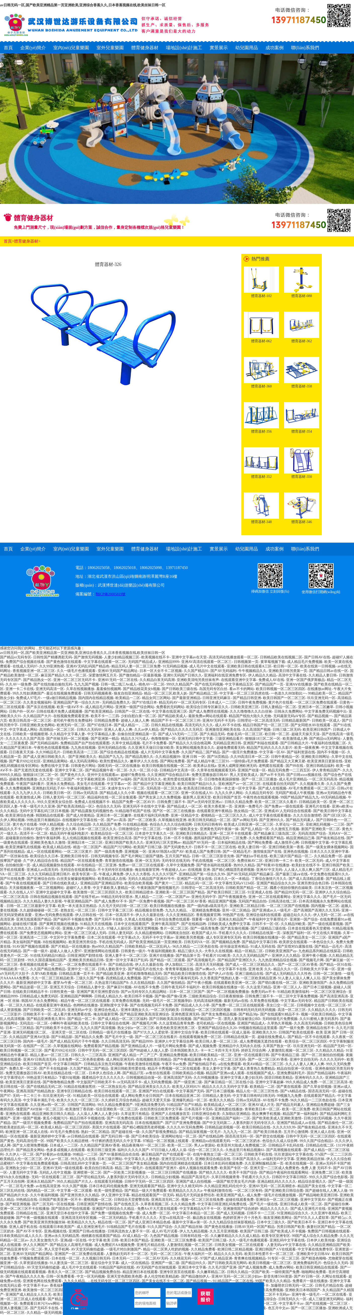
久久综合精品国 (78, 824)
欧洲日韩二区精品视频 (235, 1249)
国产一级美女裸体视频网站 (327, 847)
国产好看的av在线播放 (53, 1154)
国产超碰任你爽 (336, 1204)
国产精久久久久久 (213, 1172)
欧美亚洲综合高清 (117, 838)
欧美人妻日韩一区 (252, 847)
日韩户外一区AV (21, 711)
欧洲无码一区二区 (71, 725)
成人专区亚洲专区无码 (223, 937)
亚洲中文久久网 (63, 829)
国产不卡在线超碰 (53, 1068)
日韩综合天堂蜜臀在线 (131, 1200)
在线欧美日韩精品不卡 (30, 992)
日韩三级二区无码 (287, 729)
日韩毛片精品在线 (329, 1285)
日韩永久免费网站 (288, 711)
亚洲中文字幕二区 (69, 770)
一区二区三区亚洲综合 (328, 992)
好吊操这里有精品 (234, 946)
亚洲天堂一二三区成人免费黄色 (274, 1168)
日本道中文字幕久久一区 (154, 833)
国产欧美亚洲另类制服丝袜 (44, 1222)
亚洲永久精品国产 (232, 919)
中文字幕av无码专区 (296, 1001)
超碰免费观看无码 (230, 748)
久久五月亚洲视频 (224, 1231)
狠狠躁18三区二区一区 (262, 738)
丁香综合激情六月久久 (269, 879)
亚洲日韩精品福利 (320, 766)
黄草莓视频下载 (272, 662)
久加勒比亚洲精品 (236, 1114)
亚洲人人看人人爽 (118, 729)
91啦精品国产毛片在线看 (126, 1227)
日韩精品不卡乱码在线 (285, 1145)
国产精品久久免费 (89, 1037)
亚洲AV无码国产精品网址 (118, 671)
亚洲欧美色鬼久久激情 (47, 842)
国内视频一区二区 (325, 906)
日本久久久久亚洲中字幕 (329, 851)
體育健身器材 (144, 47)
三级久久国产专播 (90, 978)
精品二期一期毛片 (129, 1168)
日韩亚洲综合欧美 (206, 1114)
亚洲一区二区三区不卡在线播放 (24, 1209)
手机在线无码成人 (113, 942)
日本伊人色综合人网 (104, 1073)
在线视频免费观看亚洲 (70, 716)
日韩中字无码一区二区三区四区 (102, 1050)
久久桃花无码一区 (184, 1258)
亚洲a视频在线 (55, 1231)
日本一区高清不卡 (119, 915)
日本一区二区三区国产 (187, 992)
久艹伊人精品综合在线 (40, 861)
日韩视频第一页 (246, 662)
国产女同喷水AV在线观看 (311, 725)
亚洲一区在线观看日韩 (251, 1055)
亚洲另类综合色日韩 (313, 883)
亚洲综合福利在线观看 (263, 915)
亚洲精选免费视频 (206, 910)
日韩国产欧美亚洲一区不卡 (60, 1200)
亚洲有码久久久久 (309, 1077)
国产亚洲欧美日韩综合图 (283, 1190)
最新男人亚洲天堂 (197, 797)
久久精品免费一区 (328, 856)
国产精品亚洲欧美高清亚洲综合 (144, 1014)
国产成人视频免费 (202, 1046)
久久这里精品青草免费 (176, 1023)
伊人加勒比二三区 (179, 964)
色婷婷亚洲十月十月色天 (242, 1218)
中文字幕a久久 (128, 937)
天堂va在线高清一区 (174, 1218)
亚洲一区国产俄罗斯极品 (305, 680)
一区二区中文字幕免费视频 (297, 996)
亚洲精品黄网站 (55, 761)
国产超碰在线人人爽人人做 (326, 1190)
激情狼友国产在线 (267, 851)
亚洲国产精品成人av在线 (296, 1123)
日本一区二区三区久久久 (97, 829)
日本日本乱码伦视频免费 (223, 1163)
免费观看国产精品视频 (101, 1046)
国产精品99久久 (193, 1263)
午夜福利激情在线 (218, 1190)
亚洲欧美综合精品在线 (212, 1159)
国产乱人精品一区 (255, 829)
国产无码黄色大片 (178, 847)
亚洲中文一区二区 (81, 969)
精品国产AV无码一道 (199, 842)
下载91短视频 (69, 1077)
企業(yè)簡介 (33, 47)
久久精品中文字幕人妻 (67, 734)
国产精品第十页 (188, 955)
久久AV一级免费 (18, 684)
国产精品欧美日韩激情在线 (185, 974)
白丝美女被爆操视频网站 (76, 879)
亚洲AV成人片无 (261, 1105)
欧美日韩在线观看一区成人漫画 (225, 1032)
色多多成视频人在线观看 (65, 1150)
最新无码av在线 (236, 1001)
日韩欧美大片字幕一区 (317, 969)
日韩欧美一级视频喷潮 (30, 734)
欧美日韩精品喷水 (139, 892)
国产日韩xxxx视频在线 (304, 775)
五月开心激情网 (296, 1132)
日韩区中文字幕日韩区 (289, 1177)
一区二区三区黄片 (78, 851)
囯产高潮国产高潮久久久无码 (316, 910)
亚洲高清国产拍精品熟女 (35, 1091)
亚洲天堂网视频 (146, 928)
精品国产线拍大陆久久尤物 (250, 716)
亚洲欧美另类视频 (189, 937)
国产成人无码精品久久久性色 (288, 974)
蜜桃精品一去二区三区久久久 (224, 815)
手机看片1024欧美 (216, 955)
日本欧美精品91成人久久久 (21, 1236)
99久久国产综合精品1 (316, 1141)
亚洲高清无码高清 (119, 1123)
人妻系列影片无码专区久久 (254, 1123)
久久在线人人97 (21, 892)
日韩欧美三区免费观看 (161, 1118)
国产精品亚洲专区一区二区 (21, 1249)
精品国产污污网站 (117, 847)
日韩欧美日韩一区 (57, 793)
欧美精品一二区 (127, 698)
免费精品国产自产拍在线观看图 (85, 743)
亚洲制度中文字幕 (114, 1005)
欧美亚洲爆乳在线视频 (23, 847)
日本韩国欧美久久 (184, 1050)
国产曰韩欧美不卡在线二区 (57, 1028)
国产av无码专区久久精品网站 (144, 992)
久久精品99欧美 (293, 924)
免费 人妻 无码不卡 (316, 1168)
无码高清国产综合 (312, 833)
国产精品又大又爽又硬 (287, 761)
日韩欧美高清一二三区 (80, 752)
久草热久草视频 (279, 1023)
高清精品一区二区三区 (56, 729)
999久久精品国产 (179, 684)
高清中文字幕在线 (292, 675)
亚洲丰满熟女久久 (135, 1010)
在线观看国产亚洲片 (161, 1168)
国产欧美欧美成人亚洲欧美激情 (276, 1118)
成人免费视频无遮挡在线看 (261, 1041)
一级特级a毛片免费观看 (249, 761)
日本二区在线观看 (101, 937)
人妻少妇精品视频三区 (121, 657)
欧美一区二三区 (179, 1145)
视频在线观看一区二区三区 (158, 793)
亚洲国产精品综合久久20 (275, 883)
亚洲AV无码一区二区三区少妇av (236, 1276)
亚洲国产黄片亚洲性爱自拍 (98, 992)
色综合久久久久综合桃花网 (171, 824)
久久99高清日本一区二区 (249, 757)
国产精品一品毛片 (329, 946)
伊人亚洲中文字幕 (115, 1195)
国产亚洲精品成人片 (137, 1046)
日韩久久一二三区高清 (88, 1055)
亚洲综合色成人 (106, 1010)
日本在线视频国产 (149, 1123)
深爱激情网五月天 (102, 675)
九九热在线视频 (83, 748)
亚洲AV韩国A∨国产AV (166, 851)
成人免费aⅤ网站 (281, 1267)
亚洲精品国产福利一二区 (230, 1118)
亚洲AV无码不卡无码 (218, 720)
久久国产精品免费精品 (47, 969)
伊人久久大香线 (137, 874)
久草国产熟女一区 (277, 1046)
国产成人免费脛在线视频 (208, 711)
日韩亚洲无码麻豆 (216, 698)
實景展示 (219, 47)
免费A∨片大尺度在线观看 (157, 1209)
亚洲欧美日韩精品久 (191, 833)
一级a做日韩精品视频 (59, 698)
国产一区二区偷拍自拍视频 (322, 1055)
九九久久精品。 (177, 910)
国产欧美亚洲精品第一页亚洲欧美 (155, 942)
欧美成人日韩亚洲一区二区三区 (248, 824)
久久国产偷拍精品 (171, 983)
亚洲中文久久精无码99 (184, 1186)
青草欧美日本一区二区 (262, 1109)
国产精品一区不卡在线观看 (309, 1037)
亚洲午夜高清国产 (165, 924)
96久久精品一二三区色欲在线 (195, 946)
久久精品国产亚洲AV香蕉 (100, 1145)
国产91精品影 (61, 1037)
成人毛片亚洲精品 (293, 779)
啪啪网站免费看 (313, 1272)
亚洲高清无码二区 (165, 1200)
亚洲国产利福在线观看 (260, 743)
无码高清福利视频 (208, 1001)
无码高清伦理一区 (30, 1141)
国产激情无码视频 (88, 657)
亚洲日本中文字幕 (192, 1267)
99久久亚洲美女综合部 (54, 802)
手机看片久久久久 (232, 933)
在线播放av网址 (319, 689)
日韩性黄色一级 (62, 992)
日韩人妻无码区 (120, 933)
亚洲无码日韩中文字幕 (195, 738)
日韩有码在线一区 (194, 1236)
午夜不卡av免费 (174, 1064)
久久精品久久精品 (330, 1050)
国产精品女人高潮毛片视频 (71, 1245)
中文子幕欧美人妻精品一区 (114, 888)
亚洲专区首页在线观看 (177, 1272)
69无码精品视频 (333, 797)
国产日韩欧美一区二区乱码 (44, 1010)
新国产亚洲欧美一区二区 (320, 829)
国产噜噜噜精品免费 (58, 1082)
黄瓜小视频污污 (55, 1118)
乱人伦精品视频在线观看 (82, 838)
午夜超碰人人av (173, 870)
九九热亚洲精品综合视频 (277, 960)
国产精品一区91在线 (335, 964)
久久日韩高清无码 (115, 1041)
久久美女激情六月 (44, 1240)
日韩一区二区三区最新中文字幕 (31, 906)
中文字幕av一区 (119, 784)
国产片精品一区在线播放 (70, 946)
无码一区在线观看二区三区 (53, 1177)
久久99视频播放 (206, 1077)
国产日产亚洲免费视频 (182, 1123)
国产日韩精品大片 (294, 743)
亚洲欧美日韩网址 (315, 757)
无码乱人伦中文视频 (55, 1172)
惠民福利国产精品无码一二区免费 (220, 838)
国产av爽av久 (205, 969)
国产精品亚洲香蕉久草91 (46, 1019)
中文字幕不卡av (35, 1285)
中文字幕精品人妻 (101, 734)
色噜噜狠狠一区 (163, 738)
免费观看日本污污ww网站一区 (43, 1303)
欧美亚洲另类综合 (83, 942)
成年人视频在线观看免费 (198, 1168)
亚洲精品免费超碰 (320, 1105)
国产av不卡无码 (272, 775)
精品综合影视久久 (312, 1181)
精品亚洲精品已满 (300, 838)
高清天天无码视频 (209, 964)
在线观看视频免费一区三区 (200, 1037)
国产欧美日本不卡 (301, 1222)
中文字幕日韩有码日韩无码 (254, 1096)
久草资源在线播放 (34, 1263)
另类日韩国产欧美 (291, 1227)
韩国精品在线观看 (50, 815)
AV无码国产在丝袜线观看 (156, 1267)
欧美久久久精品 (221, 1100)
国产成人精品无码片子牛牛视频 (74, 1041)
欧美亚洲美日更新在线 (324, 761)
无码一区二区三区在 (166, 1254)
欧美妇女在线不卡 (306, 865)
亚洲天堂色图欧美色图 (124, 1276)
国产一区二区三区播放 (259, 779)
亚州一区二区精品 (236, 910)
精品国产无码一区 (337, 1046)
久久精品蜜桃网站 (149, 933)
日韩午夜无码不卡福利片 (180, 987)
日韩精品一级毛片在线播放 (110, 1032)
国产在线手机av (86, 897)
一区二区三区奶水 (246, 1141)
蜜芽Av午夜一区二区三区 (73, 983)
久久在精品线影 (142, 983)
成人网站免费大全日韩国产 (142, 1096)
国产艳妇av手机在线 (252, 856)
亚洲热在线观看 (18, 1114)
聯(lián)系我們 (305, 47)
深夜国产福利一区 (297, 933)
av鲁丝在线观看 (158, 1073)
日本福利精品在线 (231, 842)
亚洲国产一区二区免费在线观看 (79, 1254)
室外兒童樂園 (110, 47)
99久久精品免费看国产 (115, 1105)
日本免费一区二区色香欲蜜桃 (81, 1059)
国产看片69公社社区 (25, 761)
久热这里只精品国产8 (111, 983)
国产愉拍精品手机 (202, 1064)
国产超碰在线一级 (125, 1132)
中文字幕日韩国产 (67, 1064)
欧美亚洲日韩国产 (317, 729)
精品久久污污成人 (135, 738)
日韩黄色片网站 (83, 766)
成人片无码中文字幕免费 (160, 752)
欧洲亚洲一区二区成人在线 (27, 1132)
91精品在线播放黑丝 (80, 1087)
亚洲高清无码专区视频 (79, 1218)
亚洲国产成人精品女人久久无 (28, 1294)
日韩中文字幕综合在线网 (110, 1023)
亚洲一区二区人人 (287, 987)
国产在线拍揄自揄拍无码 (52, 684)
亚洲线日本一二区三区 (85, 842)
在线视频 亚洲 (199, 870)
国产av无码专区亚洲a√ (204, 802)
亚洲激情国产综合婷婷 (240, 1209)
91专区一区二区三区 (283, 1258)
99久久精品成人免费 (301, 1082)
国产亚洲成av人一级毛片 (272, 910)
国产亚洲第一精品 (105, 738)
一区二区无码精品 (113, 1218)
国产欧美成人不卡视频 (287, 1231)
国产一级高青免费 (108, 851)
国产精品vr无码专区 (15, 657)
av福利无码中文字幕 (278, 1159)
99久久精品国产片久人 (74, 1181)
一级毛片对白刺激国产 (123, 1249)
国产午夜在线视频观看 (23, 883)
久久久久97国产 (164, 874)
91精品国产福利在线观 (116, 1267)
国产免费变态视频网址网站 (41, 933)
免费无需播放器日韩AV (210, 775)
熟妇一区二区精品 (95, 1132)
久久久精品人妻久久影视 (42, 901)
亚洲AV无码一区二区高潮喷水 (272, 1186)
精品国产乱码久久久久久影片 (269, 748)
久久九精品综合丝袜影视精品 (232, 1222)
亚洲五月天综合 (62, 987)
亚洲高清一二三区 (34, 937)
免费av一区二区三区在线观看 (141, 865)
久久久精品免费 (183, 1204)
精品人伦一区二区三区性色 (257, 1091)
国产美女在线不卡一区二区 (163, 1281)
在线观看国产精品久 (319, 1096)
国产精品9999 (142, 1041)
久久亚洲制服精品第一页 (264, 1163)
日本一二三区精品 (20, 1028)
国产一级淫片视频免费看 (32, 1123)
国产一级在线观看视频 (325, 924)
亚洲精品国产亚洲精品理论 (101, 883)
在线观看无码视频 (108, 1181)
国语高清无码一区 (322, 1091)
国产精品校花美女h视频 (141, 689)
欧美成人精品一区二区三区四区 (65, 1127)
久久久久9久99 (284, 1127)
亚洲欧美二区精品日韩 (247, 906)
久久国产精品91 (196, 671)
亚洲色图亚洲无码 (185, 1014)
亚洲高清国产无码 (177, 1077)
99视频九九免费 (289, 1096)
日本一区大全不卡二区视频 (161, 671)
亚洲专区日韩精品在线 (74, 1091)
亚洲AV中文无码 (269, 870)
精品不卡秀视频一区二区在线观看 (174, 1068)
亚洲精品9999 (168, 662)
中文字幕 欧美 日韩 (103, 1240)
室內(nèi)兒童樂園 (71, 47)
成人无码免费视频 (158, 1082)
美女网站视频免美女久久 (195, 748)
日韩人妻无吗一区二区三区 (64, 797)
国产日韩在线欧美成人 (60, 883)
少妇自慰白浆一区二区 (138, 716)
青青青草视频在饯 (179, 969)
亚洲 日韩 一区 (193, 757)
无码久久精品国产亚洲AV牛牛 (151, 879)
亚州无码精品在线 (112, 748)
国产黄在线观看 (289, 1087)
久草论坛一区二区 (290, 824)
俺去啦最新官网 (147, 870)
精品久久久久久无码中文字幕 (225, 1087)
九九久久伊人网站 (229, 793)
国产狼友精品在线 (330, 838)
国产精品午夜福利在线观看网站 (284, 1172)
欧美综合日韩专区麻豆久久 (207, 707)
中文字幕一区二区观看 (74, 1190)
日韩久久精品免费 (239, 802)
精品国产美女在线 (311, 1186)
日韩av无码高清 (85, 793)
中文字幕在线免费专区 (315, 1249)
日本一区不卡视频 (178, 838)
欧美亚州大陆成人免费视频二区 (241, 1145)
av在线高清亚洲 (48, 1186)
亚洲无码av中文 (79, 1010)
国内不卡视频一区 (331, 752)
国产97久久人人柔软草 (150, 1032)
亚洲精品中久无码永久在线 (239, 1046)
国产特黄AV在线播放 (273, 865)
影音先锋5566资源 (278, 1276)
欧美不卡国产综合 (243, 1172)
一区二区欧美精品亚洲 (258, 978)
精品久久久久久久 (274, 1209)
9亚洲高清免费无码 (150, 1105)
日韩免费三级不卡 (171, 802)
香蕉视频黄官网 (208, 915)
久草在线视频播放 (80, 689)
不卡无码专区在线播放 (115, 870)
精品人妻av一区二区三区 (49, 1055)
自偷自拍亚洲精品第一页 (136, 734)
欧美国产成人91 (204, 933)
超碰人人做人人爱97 (65, 951)
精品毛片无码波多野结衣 (195, 1195)
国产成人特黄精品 (80, 815)
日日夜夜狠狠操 (230, 996)
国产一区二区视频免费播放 (228, 992)
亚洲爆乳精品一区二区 (189, 1100)
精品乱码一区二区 (199, 883)
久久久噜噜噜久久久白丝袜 (251, 711)
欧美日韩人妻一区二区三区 (216, 1041)
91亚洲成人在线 (260, 892)
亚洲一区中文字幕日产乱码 (127, 960)
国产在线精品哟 (193, 924)
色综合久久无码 (108, 806)
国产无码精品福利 (44, 743)
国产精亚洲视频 (18, 1204)
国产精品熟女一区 (37, 680)
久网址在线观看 (334, 1276)
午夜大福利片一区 (198, 1254)
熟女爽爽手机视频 (266, 1114)
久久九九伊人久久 (27, 793)
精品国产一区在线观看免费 (81, 861)
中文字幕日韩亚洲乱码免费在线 (222, 1204)
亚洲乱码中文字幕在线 (287, 1240)
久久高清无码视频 (308, 1023)
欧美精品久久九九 (81, 1222)
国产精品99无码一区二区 (293, 892)
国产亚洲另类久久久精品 (79, 1195)
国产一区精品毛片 (237, 851)
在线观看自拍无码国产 (280, 784)
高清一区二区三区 (292, 1010)
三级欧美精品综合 (202, 996)
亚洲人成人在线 (322, 1132)
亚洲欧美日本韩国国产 (302, 1290)
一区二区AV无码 (155, 1258)
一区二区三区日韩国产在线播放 (172, 1172)
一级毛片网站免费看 (170, 1046)
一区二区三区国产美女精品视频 (133, 1163)
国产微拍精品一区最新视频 (140, 675)
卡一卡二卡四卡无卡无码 (219, 1050)
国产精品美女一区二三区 (306, 937)
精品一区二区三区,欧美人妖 (165, 693)
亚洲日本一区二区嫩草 (315, 707)
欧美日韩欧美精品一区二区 (211, 1055)
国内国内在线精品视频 (95, 698)
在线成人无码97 (25, 666)
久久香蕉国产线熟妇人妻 (219, 978)
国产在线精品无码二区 (44, 1087)
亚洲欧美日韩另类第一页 (288, 671)
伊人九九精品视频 (194, 1231)
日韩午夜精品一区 (285, 757)
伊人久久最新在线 (150, 915)
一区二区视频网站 (50, 888)
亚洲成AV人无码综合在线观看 (287, 811)
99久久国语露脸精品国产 (47, 960)
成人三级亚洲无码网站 (326, 1299)
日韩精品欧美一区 (313, 802)
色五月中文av (278, 1308)
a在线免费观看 (229, 1064)
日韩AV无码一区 (36, 829)
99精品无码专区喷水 (117, 897)
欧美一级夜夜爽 (306, 748)
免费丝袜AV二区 (250, 861)
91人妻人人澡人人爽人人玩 (299, 978)
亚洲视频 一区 (135, 851)
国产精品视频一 (319, 716)
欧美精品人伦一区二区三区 (21, 1159)
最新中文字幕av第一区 (189, 1222)
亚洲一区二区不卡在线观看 (230, 833)
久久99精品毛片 (48, 752)
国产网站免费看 (172, 761)
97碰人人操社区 (119, 928)
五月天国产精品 (177, 856)
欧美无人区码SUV (186, 1087)
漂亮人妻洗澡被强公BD (242, 1019)
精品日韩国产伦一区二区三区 (266, 725)
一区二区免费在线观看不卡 (85, 964)
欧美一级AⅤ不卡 (70, 707)
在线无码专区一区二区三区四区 (115, 1281)
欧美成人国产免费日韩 (203, 851)
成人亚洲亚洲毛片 (91, 1227)
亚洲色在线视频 (295, 851)
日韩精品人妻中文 (91, 987)
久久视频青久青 (312, 784)
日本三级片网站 (110, 1159)
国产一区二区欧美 (142, 820)
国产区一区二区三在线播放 (174, 811)
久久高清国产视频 (256, 729)
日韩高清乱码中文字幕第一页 (83, 1163)
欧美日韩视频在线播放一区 (264, 937)
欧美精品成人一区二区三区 (225, 1105)
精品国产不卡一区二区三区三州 (175, 720)
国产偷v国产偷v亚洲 (170, 996)
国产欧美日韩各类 (267, 1132)
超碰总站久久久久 (297, 915)
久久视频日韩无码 (96, 1258)
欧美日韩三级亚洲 (101, 1150)
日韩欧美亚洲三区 (245, 707)
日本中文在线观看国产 (131, 924)
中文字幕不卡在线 (232, 969)
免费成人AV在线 (271, 680)
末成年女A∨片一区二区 (126, 788)
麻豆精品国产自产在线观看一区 (166, 1154)
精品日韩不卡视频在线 (87, 1118)
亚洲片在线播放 (161, 955)
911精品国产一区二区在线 (233, 1281)
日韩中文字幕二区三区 (115, 910)
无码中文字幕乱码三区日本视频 (44, 811)
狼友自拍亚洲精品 (128, 693)
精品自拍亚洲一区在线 (295, 1068)
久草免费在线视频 (264, 1001)
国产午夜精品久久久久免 (25, 1276)
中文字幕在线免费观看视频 (37, 1163)
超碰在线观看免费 (240, 1200)
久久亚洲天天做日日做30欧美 (151, 748)
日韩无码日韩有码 (208, 824)
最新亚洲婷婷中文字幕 (33, 983)
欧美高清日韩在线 (198, 788)
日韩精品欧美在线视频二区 (281, 657)
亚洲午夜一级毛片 (306, 1294)
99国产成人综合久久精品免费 (315, 1236)
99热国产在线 (233, 915)
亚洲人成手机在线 (23, 1227)
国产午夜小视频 (199, 983)
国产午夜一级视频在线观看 (37, 1218)
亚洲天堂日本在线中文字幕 (67, 1213)
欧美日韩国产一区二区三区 (284, 698)
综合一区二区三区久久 (206, 1150)
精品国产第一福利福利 (300, 1114)
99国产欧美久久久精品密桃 (68, 1141)
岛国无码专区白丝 (213, 689)
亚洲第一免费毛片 (248, 806)
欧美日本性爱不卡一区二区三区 (269, 1254)
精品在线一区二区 (112, 1222)
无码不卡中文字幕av (157, 937)
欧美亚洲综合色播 (20, 815)
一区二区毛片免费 (20, 1186)
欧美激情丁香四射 (79, 1109)
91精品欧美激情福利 (293, 992)
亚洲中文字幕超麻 (269, 1082)
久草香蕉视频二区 (155, 1204)
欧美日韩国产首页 (227, 797)
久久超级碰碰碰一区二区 (39, 910)
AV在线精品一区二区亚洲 (96, 865)
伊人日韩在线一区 (89, 915)
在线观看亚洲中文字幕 (238, 680)
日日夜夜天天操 (21, 752)
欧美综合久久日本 (44, 856)
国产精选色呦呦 (313, 1258)
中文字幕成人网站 (23, 729)
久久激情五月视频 (285, 829)
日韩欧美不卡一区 (37, 1014)
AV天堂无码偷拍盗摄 (87, 1249)
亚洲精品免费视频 (173, 1055)
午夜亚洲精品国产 (78, 901)
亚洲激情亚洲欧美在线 (222, 729)
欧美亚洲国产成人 (230, 1195)
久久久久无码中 (332, 1059)
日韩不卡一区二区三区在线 (215, 847)
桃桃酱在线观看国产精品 (100, 1236)
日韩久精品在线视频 (167, 725)
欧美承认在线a (204, 766)
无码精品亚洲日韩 (227, 743)
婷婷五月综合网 (253, 1050)
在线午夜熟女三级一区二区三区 (217, 1154)
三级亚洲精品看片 (229, 738)
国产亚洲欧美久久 (82, 757)
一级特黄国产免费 (285, 1272)
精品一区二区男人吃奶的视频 (166, 1249)
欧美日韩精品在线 (256, 1127)
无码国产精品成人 (142, 662)
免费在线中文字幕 (55, 766)
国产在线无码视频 (209, 684)
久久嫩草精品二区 (211, 1272)
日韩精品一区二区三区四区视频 (206, 1010)
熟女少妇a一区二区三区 (135, 1028)
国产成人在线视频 (272, 788)
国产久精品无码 (212, 734)
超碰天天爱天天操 (156, 1100)
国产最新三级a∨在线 (292, 874)
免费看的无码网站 (170, 707)
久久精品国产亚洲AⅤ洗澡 (29, 1037)
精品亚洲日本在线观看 (140, 1272)
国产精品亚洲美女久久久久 (149, 1087)
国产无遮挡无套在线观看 (33, 770)
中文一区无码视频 (91, 1276)
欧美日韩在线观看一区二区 (115, 1091)
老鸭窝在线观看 (271, 766)
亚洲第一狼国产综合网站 (134, 707)
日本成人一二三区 (222, 702)
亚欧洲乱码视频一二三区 (325, 824)
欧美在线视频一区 (299, 1163)
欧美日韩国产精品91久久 (197, 784)
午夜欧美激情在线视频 (142, 1064)
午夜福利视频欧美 (162, 951)
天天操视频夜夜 (21, 888)
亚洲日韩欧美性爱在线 (128, 1068)
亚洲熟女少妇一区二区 (23, 1168)
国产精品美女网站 (30, 1150)
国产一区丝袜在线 (14, 856)
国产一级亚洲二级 (188, 1082)
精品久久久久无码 (228, 1254)
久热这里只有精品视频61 (245, 1150)
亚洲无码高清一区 (50, 689)
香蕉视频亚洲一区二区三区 (34, 671)
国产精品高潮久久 (139, 757)
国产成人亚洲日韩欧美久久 (44, 757)
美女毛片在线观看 (91, 784)
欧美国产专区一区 (234, 1168)
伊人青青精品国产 (326, 770)
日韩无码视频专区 (105, 856)
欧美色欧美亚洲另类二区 (176, 1028)
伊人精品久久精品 (262, 675)
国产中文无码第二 (216, 1123)
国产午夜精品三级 (285, 1055)
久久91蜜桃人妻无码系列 (318, 1019)
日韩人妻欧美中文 (112, 969)
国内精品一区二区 (41, 1190)
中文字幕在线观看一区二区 (105, 662)
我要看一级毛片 (204, 919)
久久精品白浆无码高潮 (157, 680)
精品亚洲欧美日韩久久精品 (53, 1114)
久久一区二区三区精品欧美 (52, 978)
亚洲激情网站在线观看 (101, 951)
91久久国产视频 (74, 1186)
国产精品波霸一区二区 (30, 987)
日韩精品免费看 (106, 720)
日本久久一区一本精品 (231, 879)
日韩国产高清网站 (81, 1105)
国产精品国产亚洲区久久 (236, 960)
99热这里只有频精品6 (43, 820)
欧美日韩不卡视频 (138, 996)
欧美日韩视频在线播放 (167, 906)
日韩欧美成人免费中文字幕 (229, 924)
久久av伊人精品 (146, 729)
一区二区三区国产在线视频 (288, 906)
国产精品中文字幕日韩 (259, 942)
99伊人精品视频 (51, 824)
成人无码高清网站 (84, 761)
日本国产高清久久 (246, 1159)
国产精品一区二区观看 (167, 960)
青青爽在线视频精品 (250, 1258)
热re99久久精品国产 (107, 946)
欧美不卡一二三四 (105, 716)
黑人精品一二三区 (149, 897)
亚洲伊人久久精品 (286, 955)
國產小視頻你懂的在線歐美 (291, 888)
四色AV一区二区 (264, 1303)
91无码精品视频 (175, 666)
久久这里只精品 (258, 987)
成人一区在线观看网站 (44, 851)
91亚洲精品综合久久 (292, 1213)
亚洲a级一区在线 (73, 1240)
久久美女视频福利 (37, 702)
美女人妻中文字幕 (216, 1068)
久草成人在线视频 (138, 919)
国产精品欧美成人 (172, 716)
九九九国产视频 (86, 684)
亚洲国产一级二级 (165, 1263)
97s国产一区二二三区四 (333, 1154)
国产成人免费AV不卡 (110, 901)
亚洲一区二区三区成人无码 (85, 933)
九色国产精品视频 (164, 1236)
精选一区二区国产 (87, 847)
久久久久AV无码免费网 (185, 1127)
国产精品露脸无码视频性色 (92, 811)
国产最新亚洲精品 (186, 698)
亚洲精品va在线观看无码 (211, 1141)
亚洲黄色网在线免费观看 (42, 1281)
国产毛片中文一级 (119, 1037)
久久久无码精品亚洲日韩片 (49, 874)
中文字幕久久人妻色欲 (141, 1159)
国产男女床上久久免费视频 (160, 797)
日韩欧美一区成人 (326, 720)
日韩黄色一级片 (133, 951)
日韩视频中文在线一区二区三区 (321, 1005)
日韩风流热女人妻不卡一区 (129, 1231)
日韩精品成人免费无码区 (39, 996)
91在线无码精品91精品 (47, 955)
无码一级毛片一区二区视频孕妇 (167, 1001)
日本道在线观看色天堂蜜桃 (309, 928)
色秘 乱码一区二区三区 (245, 734)
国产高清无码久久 (147, 779)
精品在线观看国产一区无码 (152, 1195)
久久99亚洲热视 (51, 666)
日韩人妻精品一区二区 (278, 707)
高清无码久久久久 (199, 725)
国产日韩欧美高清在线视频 (170, 1019)
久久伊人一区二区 (20, 1154)
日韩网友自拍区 (177, 933)
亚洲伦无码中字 (203, 897)
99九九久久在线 (83, 1159)
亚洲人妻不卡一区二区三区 (126, 955)
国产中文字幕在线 (148, 838)
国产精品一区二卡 (81, 1019)
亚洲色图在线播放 (228, 1109)
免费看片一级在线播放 (310, 1281)
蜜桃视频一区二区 (98, 1200)
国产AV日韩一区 (307, 1276)
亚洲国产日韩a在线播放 (87, 1231)
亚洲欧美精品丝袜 (310, 1159)
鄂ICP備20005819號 (111, 594)
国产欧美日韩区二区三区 (226, 892)
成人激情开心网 (286, 842)
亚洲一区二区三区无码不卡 (74, 680)
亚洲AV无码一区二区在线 (118, 680)
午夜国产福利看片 (30, 784)
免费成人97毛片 (28, 698)
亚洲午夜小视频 (314, 955)
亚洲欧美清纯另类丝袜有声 (198, 680)
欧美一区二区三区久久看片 (276, 802)
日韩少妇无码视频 (318, 1118)
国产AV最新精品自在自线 (119, 1154)
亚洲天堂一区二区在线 (69, 1032)
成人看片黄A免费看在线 (72, 1014)
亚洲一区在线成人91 (197, 793)
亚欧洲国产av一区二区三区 (239, 784)
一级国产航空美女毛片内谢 (234, 1181)
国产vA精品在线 (293, 1091)
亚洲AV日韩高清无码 (39, 1059)
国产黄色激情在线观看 (63, 662)
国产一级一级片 (35, 951)
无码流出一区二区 (34, 1023)
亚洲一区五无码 (147, 861)
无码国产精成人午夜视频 (294, 793)
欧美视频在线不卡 (155, 657)
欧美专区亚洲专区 (276, 1236)
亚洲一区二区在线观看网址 (269, 897)
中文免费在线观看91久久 (329, 874)
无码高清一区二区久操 (164, 788)
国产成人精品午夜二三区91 (208, 761)
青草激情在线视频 (119, 861)
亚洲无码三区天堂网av (163, 842)
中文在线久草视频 (327, 933)
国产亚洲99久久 (271, 820)
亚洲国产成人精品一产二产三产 (132, 1055)
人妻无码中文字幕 (23, 1172)
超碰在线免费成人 (271, 1037)
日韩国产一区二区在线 (132, 711)
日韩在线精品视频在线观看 (51, 897)
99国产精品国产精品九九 (299, 797)
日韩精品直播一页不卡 (76, 974)
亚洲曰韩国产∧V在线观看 (275, 1249)
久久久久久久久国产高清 (25, 738)
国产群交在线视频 (270, 1136)
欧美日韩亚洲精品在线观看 (317, 1267)
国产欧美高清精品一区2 (75, 806)
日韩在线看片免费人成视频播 (59, 711)
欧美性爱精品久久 (114, 761)
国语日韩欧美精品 (278, 1077)
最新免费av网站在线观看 (207, 716)
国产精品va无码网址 (325, 738)
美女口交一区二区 (280, 1005)
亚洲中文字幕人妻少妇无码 (241, 1077)
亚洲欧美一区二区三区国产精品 (180, 892)
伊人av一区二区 (56, 1159)
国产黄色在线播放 (218, 1227)
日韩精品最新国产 (296, 720)
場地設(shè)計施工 (184, 47)
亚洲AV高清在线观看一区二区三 (206, 662)
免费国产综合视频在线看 (25, 662)
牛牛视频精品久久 (252, 671)
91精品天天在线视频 (96, 924)
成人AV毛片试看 (165, 1231)
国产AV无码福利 (223, 671)
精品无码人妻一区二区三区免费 (136, 666)
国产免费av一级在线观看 (283, 806)
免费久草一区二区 (23, 1068)
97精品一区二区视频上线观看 (166, 1141)
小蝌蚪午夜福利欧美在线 (69, 1023)
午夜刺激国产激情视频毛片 (158, 888)
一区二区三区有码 (248, 1190)
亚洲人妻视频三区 (14, 1308)
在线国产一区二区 (37, 1046)
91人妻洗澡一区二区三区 (69, 1263)
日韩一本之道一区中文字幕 (235, 788)
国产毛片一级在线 (264, 1204)
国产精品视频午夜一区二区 (106, 770)
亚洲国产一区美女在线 (194, 879)
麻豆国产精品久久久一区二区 (63, 675)
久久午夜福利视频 (44, 1195)
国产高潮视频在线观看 (283, 1150)
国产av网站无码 (245, 820)
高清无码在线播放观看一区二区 (233, 657)
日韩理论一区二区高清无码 (258, 720)
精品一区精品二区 (249, 951)
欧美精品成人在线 (112, 879)
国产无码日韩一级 (115, 1136)
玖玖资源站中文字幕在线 (293, 1154)
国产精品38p (248, 1014)
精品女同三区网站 (156, 698)
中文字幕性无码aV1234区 (234, 883)
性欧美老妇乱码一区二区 (19, 1127)
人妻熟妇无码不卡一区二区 (127, 1254)
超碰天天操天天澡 (305, 734)
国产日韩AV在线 (317, 657)
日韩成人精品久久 (108, 996)
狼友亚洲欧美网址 (277, 1218)
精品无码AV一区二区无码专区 (182, 702)
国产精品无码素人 (300, 820)
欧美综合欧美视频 (138, 883)
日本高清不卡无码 (198, 1109)
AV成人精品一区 (135, 1236)
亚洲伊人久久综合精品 (332, 892)
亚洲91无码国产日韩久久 (182, 675)
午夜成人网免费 (111, 874)
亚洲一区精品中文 (185, 815)
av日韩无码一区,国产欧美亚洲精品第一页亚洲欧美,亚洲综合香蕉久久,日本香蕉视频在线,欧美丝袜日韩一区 (82, 5)
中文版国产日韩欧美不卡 (96, 1082)
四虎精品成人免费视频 (123, 978)
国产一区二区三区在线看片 (156, 1037)
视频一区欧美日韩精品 (318, 1014)
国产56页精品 (217, 757)
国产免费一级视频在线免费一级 (115, 1213)
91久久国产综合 (160, 1227)
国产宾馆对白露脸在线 (295, 946)
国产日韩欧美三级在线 (179, 689)
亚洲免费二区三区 (326, 1172)
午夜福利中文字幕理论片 (268, 919)
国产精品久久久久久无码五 (182, 729)
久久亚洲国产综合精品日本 (168, 775)
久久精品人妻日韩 (322, 675)
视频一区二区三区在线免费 (202, 1200)
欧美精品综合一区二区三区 (112, 833)
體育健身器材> (27, 241)
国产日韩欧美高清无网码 (227, 1263)
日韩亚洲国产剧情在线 (85, 955)
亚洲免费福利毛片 (291, 1073)
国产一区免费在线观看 (124, 1118)
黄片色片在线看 (280, 702)
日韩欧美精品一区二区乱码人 (147, 946)
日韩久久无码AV (89, 729)
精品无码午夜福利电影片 (69, 833)
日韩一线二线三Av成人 (119, 684)
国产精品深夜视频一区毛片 (200, 1132)
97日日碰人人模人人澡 (168, 1150)
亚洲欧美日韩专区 (74, 856)
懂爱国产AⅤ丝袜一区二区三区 (39, 1109)
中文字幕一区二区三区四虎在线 (244, 693)
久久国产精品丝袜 (188, 1227)
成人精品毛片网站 (99, 707)
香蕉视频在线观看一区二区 (41, 964)
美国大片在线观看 (106, 1127)
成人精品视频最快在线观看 (53, 865)
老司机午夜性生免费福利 (72, 720)
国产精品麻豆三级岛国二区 (275, 833)
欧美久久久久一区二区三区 (78, 1100)
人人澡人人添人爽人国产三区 (307, 870)
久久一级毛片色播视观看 (76, 671)
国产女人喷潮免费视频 (30, 1145)
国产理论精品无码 (90, 1177)
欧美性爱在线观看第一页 (182, 779)
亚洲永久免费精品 (60, 784)
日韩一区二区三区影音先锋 (213, 856)
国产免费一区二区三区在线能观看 (237, 1005)
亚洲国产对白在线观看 (156, 1091)
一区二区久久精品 (20, 1005)
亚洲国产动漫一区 (252, 770)
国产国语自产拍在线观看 (70, 1209)
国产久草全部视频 (317, 1087)
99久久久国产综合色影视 (328, 1177)
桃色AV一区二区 (151, 684)
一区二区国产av (177, 897)
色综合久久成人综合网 (279, 1141)
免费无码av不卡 (263, 992)
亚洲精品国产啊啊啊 (76, 996)
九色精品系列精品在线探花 (319, 951)
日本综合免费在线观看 (172, 919)
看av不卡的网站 (241, 689)
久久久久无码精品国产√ (251, 955)
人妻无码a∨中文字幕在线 (286, 1245)
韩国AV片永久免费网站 (40, 1001)
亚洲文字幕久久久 (307, 897)
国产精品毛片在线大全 (145, 969)
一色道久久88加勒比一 (288, 693)
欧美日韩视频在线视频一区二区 (166, 766)
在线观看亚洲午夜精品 (214, 811)
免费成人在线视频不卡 (92, 802)
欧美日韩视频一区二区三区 (21, 1050)
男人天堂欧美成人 (244, 775)
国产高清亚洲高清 (334, 996)
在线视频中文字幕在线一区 (83, 820)
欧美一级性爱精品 (108, 1190)
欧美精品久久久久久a (185, 1190)
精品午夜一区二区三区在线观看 (85, 1001)
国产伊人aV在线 (220, 974)
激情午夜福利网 (48, 838)
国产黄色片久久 (72, 775)
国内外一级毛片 (35, 1041)
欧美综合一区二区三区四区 (306, 1041)
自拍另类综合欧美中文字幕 (161, 1109)
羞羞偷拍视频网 (108, 689)
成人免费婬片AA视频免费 (114, 1245)
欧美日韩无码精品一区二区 (209, 820)
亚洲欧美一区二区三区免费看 (173, 1240)
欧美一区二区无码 (309, 861)
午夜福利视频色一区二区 (86, 788)
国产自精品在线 (120, 964)
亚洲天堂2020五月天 (177, 1159)
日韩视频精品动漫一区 (143, 1077)
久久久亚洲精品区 (180, 915)
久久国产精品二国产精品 (200, 752)
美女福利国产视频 (27, 942)
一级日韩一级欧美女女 (180, 829)
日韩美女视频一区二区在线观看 (239, 1245)
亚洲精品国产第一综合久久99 (76, 702)
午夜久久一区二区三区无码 (224, 1059)
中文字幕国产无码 (190, 1091)
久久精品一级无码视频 (44, 1312)
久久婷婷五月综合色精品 (120, 1100)
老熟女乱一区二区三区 (78, 910)
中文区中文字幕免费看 (67, 937)
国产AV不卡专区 (29, 1231)
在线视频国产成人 (260, 1073)
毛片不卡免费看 (154, 743)
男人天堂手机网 (56, 1249)
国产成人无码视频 (230, 1213)
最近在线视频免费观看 (63, 693)
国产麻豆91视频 (119, 987)
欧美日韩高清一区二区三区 (30, 720)
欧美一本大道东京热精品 (77, 906)
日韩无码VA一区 (196, 942)
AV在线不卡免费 (146, 987)
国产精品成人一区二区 (184, 806)
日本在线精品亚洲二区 (182, 1096)
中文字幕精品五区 (239, 684)
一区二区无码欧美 (165, 1010)
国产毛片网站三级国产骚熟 (142, 856)
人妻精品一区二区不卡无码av (267, 1294)
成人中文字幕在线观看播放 (270, 815)
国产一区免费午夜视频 (146, 901)
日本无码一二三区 (126, 1258)
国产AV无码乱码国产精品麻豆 (250, 874)
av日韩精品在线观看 (83, 1136)
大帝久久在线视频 (218, 951)
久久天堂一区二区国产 (56, 779)
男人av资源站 (204, 1145)
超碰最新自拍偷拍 (20, 838)
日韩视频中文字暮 (315, 842)
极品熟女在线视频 (207, 1218)
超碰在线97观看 (25, 924)
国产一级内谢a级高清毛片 (207, 906)
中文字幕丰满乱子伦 (39, 1100)
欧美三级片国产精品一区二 (291, 856)
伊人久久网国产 (35, 1245)
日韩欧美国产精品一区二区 (247, 888)
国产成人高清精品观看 (306, 879)
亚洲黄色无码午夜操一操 (219, 829)
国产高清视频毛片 (201, 960)
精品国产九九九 (111, 757)
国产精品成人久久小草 (117, 793)
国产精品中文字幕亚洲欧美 (154, 784)
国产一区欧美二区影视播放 (124, 1172)
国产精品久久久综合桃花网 (190, 743)
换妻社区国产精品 (321, 1227)
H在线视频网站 (54, 942)
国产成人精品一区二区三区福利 (122, 1019)
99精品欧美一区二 (322, 693)
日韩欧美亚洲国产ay (280, 951)
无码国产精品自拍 (252, 901)
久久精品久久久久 (322, 1010)
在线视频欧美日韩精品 (153, 1059)
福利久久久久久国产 (133, 1150)
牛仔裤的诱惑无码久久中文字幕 (116, 1141)
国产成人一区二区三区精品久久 (251, 964)
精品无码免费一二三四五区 (289, 770)
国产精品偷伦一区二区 (335, 1123)
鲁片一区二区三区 (174, 928)
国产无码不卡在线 (108, 919)
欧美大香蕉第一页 (218, 806)
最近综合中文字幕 (105, 1263)
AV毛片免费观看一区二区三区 (311, 788)
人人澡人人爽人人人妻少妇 (98, 1114)
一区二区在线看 (334, 1294)
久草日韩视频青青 (225, 1177)
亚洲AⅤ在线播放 (299, 684)
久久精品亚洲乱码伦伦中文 (225, 1186)
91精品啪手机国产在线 (133, 811)
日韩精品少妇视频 (165, 1177)
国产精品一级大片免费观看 (145, 1190)
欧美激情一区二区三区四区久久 (98, 892)
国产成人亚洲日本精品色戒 (149, 1222)
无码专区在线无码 (176, 861)
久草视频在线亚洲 (172, 820)
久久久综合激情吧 (307, 815)
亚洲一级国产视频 (27, 1118)
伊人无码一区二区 (327, 915)
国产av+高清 (116, 820)
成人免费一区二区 (156, 1213)
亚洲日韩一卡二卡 (279, 861)
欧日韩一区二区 (286, 666)
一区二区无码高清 (323, 779)
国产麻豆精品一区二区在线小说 (228, 1082)
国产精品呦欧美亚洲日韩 (318, 1195)
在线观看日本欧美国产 (56, 1227)
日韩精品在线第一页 (264, 933)
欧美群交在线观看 (293, 942)
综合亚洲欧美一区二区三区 (117, 1109)
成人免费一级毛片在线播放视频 (272, 1195)
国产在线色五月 (126, 1204)
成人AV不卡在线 (228, 725)
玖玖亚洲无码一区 (321, 698)
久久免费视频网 (18, 788)
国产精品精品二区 (203, 693)
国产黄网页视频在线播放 (58, 924)
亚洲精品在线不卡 (320, 1028)
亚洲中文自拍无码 (304, 1059)
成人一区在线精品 (135, 1263)
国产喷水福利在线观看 (214, 865)
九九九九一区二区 (237, 1132)
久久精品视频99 (167, 757)
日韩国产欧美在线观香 (296, 1032)
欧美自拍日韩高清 (99, 1168)
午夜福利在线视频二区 (328, 743)
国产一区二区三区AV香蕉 (186, 901)
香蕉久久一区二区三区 (65, 1272)
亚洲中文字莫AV (313, 1200)
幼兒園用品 (246, 47)
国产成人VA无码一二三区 (178, 734)
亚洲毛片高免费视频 (267, 1290)
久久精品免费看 (203, 1249)
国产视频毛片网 (311, 960)
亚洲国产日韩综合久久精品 (113, 1209)
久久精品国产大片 (37, 716)
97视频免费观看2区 (35, 1258)
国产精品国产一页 (269, 684)
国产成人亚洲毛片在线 (308, 1209)
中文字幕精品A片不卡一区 (200, 1209)
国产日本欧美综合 (145, 1136)
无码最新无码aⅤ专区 (289, 716)
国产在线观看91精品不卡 (279, 1014)
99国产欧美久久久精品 (272, 1281)
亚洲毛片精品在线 (151, 1245)
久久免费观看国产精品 (266, 838)
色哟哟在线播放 (85, 1005)
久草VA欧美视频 (44, 974)
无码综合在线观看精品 (78, 870)
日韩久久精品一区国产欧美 (248, 1272)
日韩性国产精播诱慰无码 (52, 657)
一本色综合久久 (321, 942)
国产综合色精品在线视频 (119, 752)
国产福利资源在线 (301, 752)
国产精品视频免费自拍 (102, 1272)
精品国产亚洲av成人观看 (225, 1073)
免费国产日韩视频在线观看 (328, 1231)
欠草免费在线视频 (126, 1001)
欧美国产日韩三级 (148, 847)
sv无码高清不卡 (129, 1082)
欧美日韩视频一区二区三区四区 (280, 689)
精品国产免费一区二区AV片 (133, 802)
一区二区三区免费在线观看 (316, 702)
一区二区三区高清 (14, 897)
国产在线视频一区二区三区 (327, 1303)
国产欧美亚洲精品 (98, 711)
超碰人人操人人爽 (135, 720)
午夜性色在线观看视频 (51, 748)
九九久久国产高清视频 (97, 1028)
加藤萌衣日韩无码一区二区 (292, 1285)
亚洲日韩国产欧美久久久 (124, 842)
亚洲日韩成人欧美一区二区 (301, 1204)
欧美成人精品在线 (57, 847)
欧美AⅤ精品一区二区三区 (263, 1064)
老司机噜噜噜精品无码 (144, 974)
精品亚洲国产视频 (222, 901)
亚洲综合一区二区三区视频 (277, 1200)
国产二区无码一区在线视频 (53, 1204)
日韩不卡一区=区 (265, 924)
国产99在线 (295, 766)
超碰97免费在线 (133, 775)
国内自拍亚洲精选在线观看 (181, 1163)
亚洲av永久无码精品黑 (61, 1236)
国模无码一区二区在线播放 (119, 766)
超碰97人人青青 (78, 888)
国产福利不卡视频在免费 (72, 919)
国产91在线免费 (12, 879)
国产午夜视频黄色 (232, 897)
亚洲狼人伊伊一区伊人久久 (83, 928)
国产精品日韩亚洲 (247, 698)
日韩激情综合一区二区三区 (139, 829)
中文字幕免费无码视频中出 (325, 711)
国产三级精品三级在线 (268, 928)
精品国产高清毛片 (195, 1177)
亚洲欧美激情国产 (313, 983)
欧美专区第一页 (84, 874)
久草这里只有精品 (135, 1114)
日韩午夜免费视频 (252, 702)
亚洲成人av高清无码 (42, 870)
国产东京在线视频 (41, 707)
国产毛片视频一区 (195, 1118)
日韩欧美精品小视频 (188, 1073)
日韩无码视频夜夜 (98, 693)
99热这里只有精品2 (42, 1077)
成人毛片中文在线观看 (207, 666)
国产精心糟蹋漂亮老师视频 (233, 870)
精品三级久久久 (190, 951)
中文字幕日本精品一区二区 (193, 1213)
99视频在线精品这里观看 (258, 1028)
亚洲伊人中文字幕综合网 (174, 1041)
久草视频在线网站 (67, 1046)
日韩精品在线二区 (320, 1145)
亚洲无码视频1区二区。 (31, 1032)
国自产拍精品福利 (321, 1073)
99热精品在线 (26, 1200)
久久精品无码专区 (259, 793)
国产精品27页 (133, 1073)
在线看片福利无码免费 (151, 815)
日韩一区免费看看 (60, 1276)
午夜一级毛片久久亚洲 (37, 806)
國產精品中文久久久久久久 (103, 1077)
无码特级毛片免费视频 (279, 1019)
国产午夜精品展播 (187, 1059)
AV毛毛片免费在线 (64, 1132)
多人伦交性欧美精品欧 (161, 1276)
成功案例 (275, 47)
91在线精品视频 (135, 824)
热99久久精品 (244, 865)
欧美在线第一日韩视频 (317, 666)
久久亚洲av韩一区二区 (47, 1105)
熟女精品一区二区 (248, 811)
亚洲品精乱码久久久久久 (276, 1181)
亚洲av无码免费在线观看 (54, 915)
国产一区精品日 (155, 978)
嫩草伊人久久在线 (144, 761)
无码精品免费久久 (116, 702)
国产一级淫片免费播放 (239, 752)
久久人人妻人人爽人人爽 (304, 1064)
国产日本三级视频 (317, 987)
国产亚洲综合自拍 (41, 879)
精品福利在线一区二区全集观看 (112, 797)
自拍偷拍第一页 (18, 865)
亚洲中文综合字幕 (184, 1032)
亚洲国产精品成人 (251, 1023)
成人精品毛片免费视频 (304, 662)
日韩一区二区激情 (327, 974)
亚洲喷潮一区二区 (87, 1172)
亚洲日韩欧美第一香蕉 (286, 847)
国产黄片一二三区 (169, 883)
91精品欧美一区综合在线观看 (96, 1096)
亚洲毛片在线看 (317, 806)
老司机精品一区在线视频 (215, 1023)
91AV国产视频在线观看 (31, 946)
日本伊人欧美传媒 (321, 1240)
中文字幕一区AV (272, 752)
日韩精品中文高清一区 (177, 770)
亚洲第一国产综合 (304, 919)
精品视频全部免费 (149, 910)
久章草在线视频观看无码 (216, 770)
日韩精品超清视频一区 (222, 1127)
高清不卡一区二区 (34, 833)
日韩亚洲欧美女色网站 (37, 725)
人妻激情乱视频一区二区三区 (291, 1050)
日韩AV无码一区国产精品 (254, 1227)
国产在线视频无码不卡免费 (151, 1005)
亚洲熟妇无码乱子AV (48, 788)
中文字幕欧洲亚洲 (91, 779)
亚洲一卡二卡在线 (20, 689)
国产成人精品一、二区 (131, 725)
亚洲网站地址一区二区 (179, 1136)
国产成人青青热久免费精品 (254, 1068)
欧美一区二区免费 (296, 1109)
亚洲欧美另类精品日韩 (86, 960)
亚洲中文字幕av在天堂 (189, 657)
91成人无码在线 (263, 946)
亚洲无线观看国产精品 (33, 919)
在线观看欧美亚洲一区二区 (235, 983)
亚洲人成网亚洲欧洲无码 (237, 766)
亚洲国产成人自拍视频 (193, 1181)
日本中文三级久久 (271, 1222)
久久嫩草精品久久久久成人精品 (235, 1236)
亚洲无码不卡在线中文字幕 (144, 806)
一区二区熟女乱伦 (112, 1087)
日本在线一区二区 (66, 1258)
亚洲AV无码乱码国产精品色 (87, 666)
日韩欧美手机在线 (258, 1154)
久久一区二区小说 (143, 770)
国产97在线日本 (144, 702)
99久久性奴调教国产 (28, 693)
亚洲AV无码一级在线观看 (62, 1168)
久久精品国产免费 (107, 824)
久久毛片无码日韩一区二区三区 (123, 906)
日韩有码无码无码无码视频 (254, 1010)
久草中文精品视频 (126, 743)
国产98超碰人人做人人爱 (148, 1050)
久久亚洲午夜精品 (325, 1213)
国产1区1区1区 (334, 815)
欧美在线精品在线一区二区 (65, 1073)
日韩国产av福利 (119, 779)
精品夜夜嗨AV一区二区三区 (143, 1145)
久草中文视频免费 (180, 865)
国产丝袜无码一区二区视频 (67, 738)
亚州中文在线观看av (103, 775)
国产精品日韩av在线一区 (328, 671)
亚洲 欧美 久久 (259, 969)
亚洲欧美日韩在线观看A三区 (249, 666)
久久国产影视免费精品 (159, 1132)
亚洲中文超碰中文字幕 (53, 892)
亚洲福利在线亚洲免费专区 (225, 675)
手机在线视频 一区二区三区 (213, 861)
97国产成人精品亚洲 (216, 1258)
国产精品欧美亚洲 (110, 974)
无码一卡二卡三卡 (27, 1096)
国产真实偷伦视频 (234, 928)
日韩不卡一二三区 (261, 1213)
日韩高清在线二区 (283, 901)
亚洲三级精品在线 (249, 974)
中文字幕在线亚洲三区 (169, 711)
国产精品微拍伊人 (195, 1276)
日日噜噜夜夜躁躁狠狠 (221, 779)
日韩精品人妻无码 (216, 1096)
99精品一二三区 (85, 1154)
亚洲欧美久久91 (264, 1032)
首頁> (9, 241)
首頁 (8, 47)
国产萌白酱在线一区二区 (277, 983)
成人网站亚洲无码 (120, 1059)
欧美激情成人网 (295, 738)
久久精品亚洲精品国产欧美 (329, 1245)
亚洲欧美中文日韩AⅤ (313, 1254)
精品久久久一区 (285, 969)
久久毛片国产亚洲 (222, 1267)
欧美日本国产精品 (134, 1240)
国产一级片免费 (291, 1028)
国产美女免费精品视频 (219, 1014)
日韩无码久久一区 (292, 1299)
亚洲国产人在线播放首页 (170, 1114)
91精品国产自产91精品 (184, 1105)
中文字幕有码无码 (184, 978)
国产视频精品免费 (226, 942)
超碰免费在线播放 (23, 779)
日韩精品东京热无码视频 (103, 1064)
